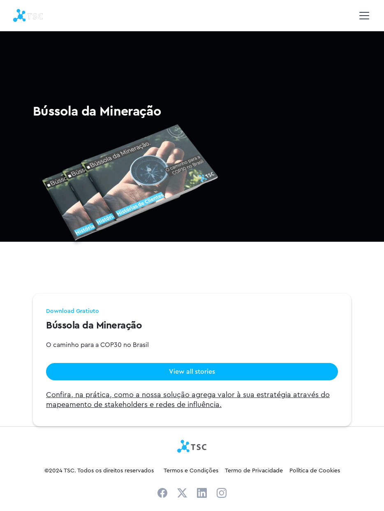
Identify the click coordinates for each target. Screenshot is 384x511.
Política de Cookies (314, 470)
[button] (362, 15)
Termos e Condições (191, 470)
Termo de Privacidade (254, 470)
